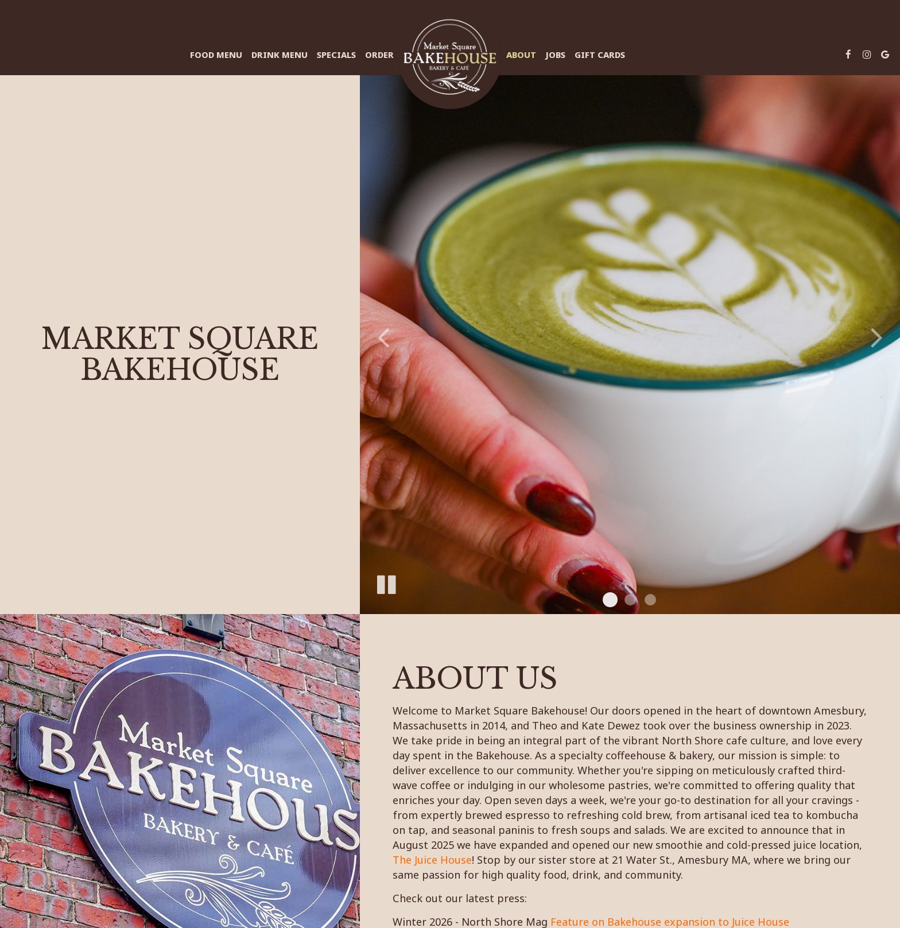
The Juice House (432, 859)
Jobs (555, 54)
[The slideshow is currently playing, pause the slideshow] (385, 582)
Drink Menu (279, 54)
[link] (450, 57)
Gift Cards (600, 54)
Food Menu (216, 54)
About (521, 54)
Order (379, 54)
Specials (336, 54)
